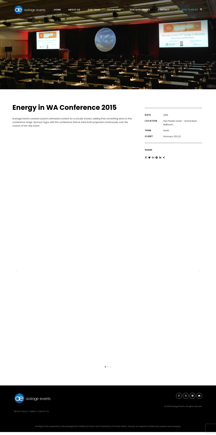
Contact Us (43, 411)
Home (57, 9)
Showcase (114, 9)
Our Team (94, 9)
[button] (17, 271)
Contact (163, 9)
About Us (74, 9)
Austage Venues (140, 9)
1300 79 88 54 (189, 9)
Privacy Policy (21, 411)
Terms (32, 411)
